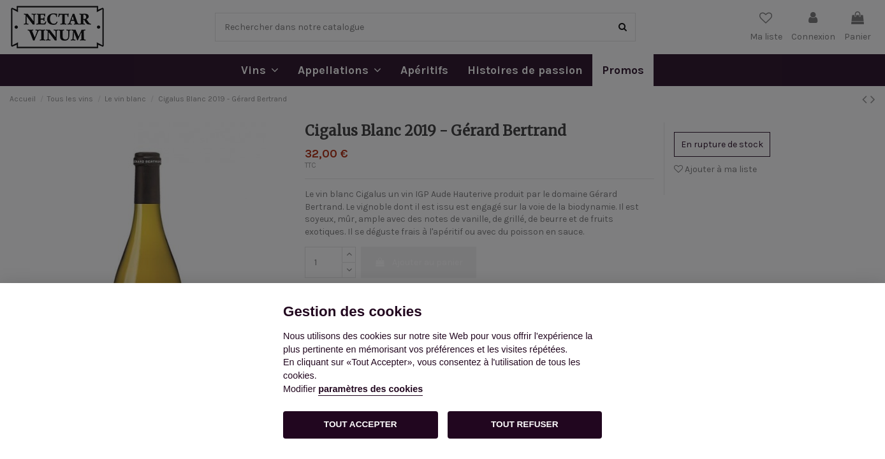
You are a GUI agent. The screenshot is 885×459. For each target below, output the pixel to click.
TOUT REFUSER (524, 424)
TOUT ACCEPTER (360, 424)
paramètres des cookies (370, 389)
